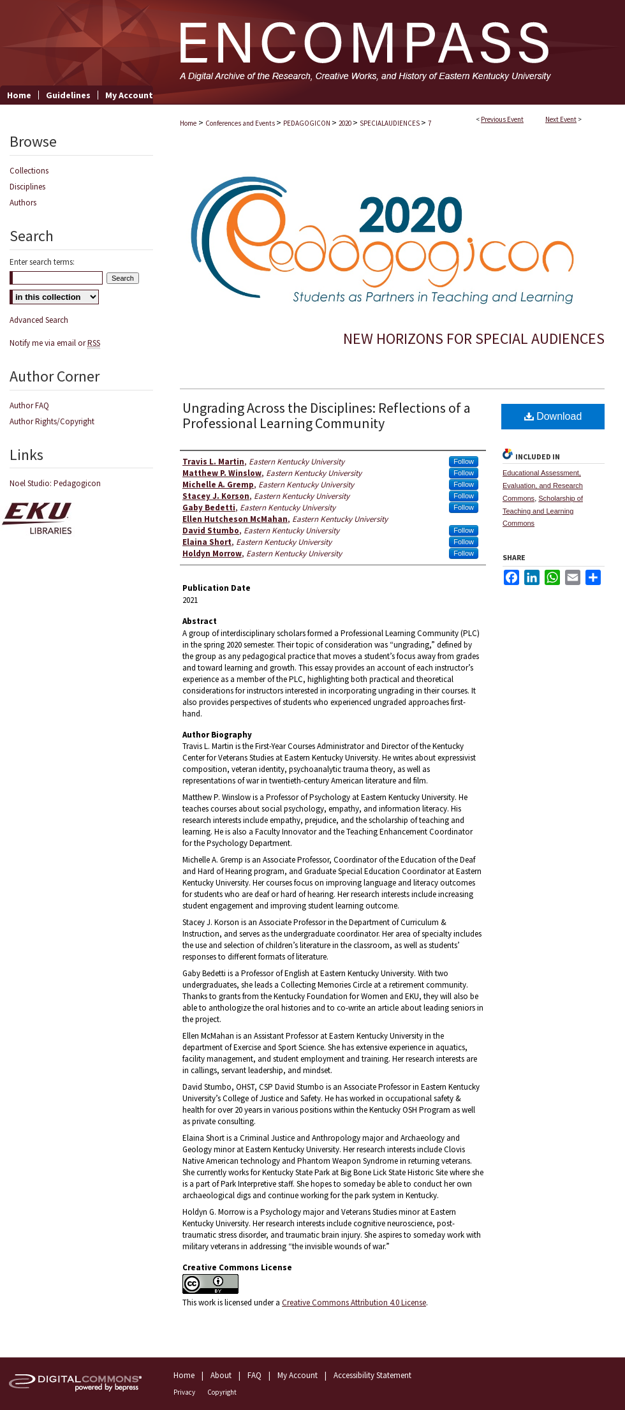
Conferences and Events (240, 123)
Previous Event (502, 119)
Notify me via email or (55, 343)
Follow (463, 461)
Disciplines (27, 186)
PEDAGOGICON (307, 123)
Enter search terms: (42, 261)
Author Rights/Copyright (52, 421)
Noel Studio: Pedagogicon (55, 483)
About (221, 1375)
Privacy (184, 1392)
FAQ (254, 1375)
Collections (29, 170)
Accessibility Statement (372, 1375)
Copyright (222, 1392)
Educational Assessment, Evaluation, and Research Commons (543, 485)
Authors (23, 202)
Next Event (561, 119)
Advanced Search (39, 320)
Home (188, 123)
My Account (297, 1375)
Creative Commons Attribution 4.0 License (354, 1302)
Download (553, 416)
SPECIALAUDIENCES (390, 123)
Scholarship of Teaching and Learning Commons (543, 511)
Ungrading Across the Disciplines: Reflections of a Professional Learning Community (326, 415)
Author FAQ (29, 405)
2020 (346, 123)
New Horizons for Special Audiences (474, 338)
